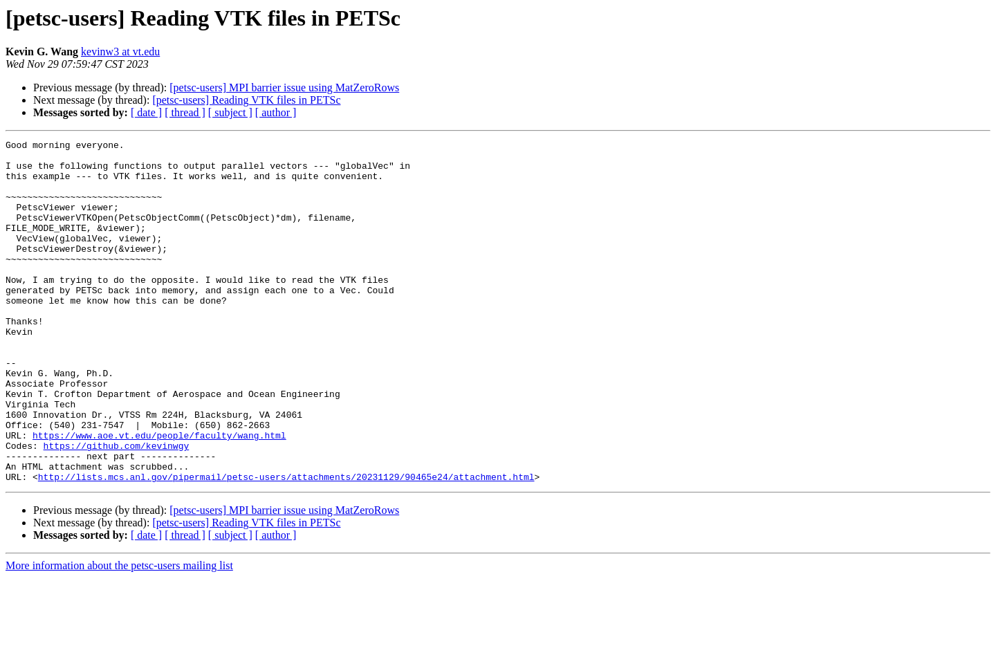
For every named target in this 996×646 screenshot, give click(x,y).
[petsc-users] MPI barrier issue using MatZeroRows (284, 87)
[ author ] (276, 112)
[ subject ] (230, 112)
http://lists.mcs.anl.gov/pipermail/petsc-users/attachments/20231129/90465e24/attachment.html (286, 545)
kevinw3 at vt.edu (120, 51)
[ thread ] (185, 112)
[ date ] (146, 112)
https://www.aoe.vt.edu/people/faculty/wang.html (159, 495)
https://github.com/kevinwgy (117, 507)
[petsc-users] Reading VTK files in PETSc (246, 100)
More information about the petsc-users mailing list (119, 634)
